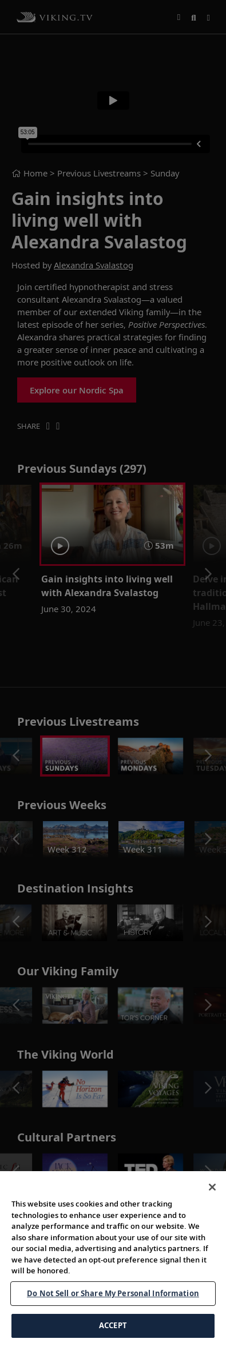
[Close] (212, 1187)
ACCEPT (113, 1325)
